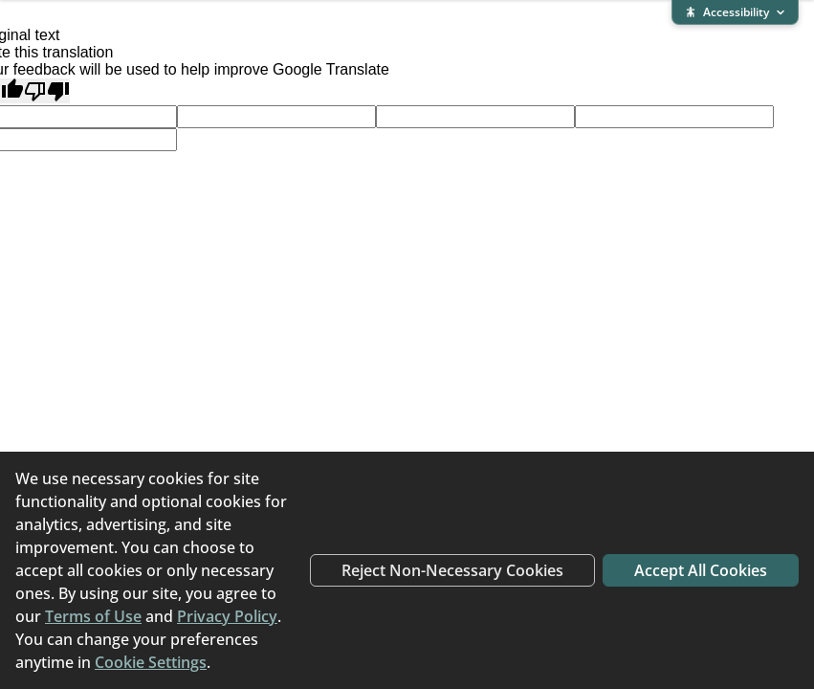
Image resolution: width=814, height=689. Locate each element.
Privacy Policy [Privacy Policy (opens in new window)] (227, 616)
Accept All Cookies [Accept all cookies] (700, 570)
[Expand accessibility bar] (735, 12)
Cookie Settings (151, 662)
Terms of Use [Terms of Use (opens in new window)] (93, 616)
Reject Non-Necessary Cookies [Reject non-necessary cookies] (452, 570)
